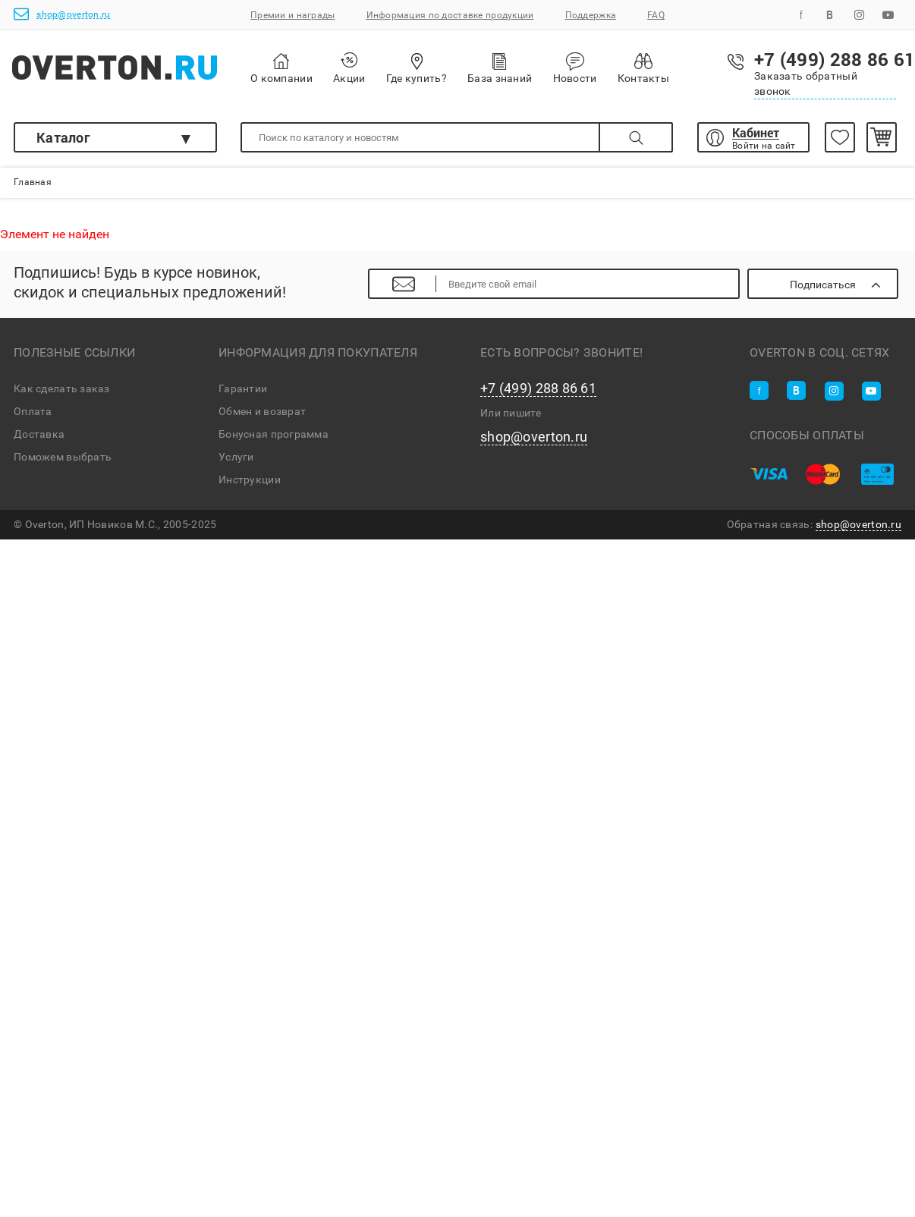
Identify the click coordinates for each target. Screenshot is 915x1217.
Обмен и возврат (262, 411)
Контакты (643, 68)
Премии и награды (292, 15)
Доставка (39, 434)
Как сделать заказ (62, 388)
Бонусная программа (274, 434)
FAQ (656, 15)
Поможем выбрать (63, 457)
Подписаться (823, 284)
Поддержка (591, 15)
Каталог (63, 137)
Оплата (33, 411)
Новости (575, 68)
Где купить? (416, 68)
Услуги (236, 457)
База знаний (499, 68)
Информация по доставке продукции (450, 15)
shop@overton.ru (62, 14)
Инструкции (250, 479)
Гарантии (243, 388)
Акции (349, 68)
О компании (281, 68)
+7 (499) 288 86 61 (538, 388)
